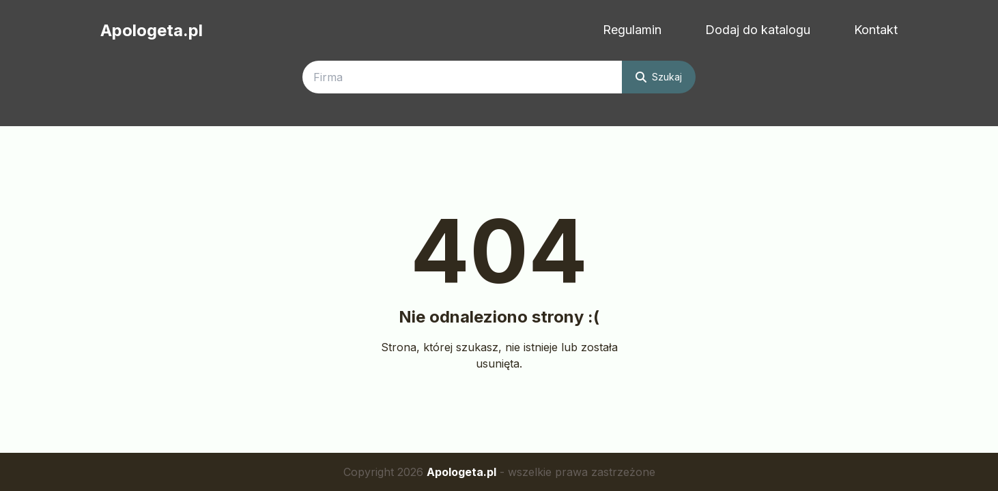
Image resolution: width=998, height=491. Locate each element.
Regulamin (632, 30)
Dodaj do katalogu (757, 30)
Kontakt (876, 30)
